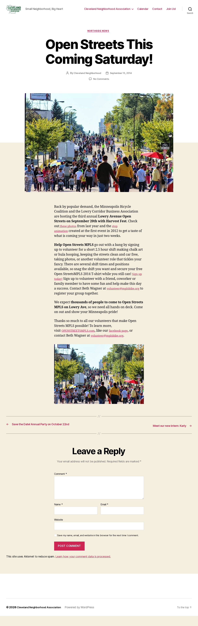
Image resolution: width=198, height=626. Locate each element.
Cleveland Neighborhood (87, 78)
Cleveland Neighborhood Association (107, 11)
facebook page (125, 341)
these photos (69, 232)
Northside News (99, 36)
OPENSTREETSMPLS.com (80, 341)
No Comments (101, 84)
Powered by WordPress (85, 617)
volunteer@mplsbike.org (77, 299)
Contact (157, 11)
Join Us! (171, 11)
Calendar (142, 11)
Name (58, 514)
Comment (60, 484)
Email (104, 514)
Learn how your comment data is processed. (83, 566)
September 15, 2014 (121, 78)
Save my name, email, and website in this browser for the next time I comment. (98, 545)
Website (58, 529)
